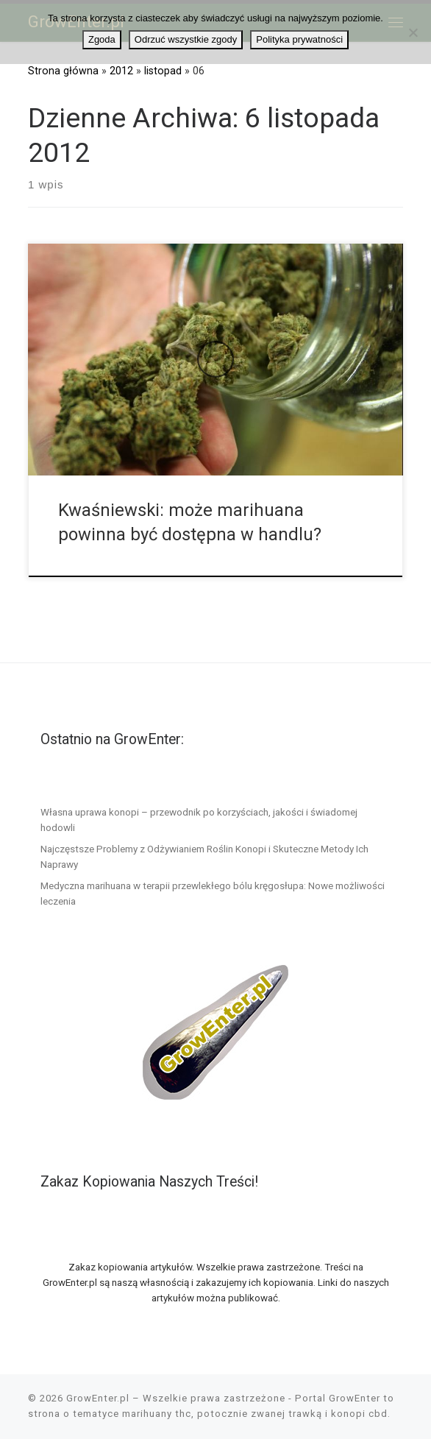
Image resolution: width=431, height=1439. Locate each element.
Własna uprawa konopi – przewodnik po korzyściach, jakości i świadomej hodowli (198, 819)
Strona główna (63, 71)
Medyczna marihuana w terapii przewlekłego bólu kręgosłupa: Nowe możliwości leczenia (212, 893)
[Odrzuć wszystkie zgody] (412, 32)
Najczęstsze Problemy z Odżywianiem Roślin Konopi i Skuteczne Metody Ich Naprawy (204, 856)
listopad (163, 71)
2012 (121, 71)
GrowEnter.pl (97, 1398)
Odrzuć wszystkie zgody (186, 39)
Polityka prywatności (299, 39)
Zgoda (101, 39)
